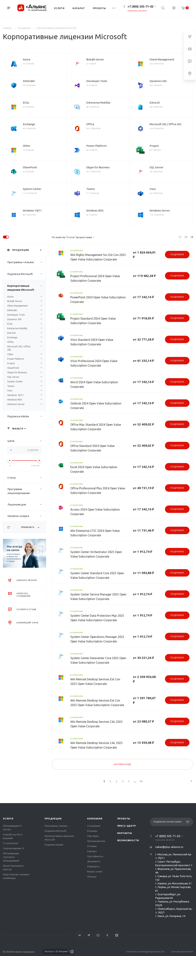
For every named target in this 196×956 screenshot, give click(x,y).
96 (141, 781)
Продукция (53, 818)
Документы (93, 861)
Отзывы (92, 846)
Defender (29, 81)
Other (26, 145)
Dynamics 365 (158, 81)
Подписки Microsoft (26, 274)
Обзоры (91, 876)
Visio (153, 188)
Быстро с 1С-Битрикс (56, 951)
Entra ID (155, 102)
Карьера (92, 851)
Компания (94, 818)
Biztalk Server (95, 59)
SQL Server (156, 167)
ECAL (26, 102)
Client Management (162, 59)
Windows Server (160, 210)
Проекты (123, 818)
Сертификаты (95, 856)
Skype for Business (98, 167)
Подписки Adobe (26, 416)
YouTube (98, 935)
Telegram (89, 935)
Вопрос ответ (95, 871)
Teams (90, 188)
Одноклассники (107, 935)
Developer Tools (96, 81)
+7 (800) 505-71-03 (140, 6)
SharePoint (30, 167)
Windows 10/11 (32, 210)
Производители (96, 841)
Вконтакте (79, 935)
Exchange (29, 124)
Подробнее (177, 254)
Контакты (124, 833)
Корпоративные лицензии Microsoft (26, 288)
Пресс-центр (126, 826)
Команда (92, 831)
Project (154, 145)
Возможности (128, 840)
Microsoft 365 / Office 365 (165, 124)
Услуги (8, 818)
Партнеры (93, 836)
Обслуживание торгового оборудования (11, 857)
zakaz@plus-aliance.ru (169, 846)
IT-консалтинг (10, 843)
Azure (26, 59)
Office (90, 124)
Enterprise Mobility (98, 102)
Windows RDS (95, 210)
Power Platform (96, 145)
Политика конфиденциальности (145, 952)
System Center (32, 188)
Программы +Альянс (26, 262)
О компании (93, 826)
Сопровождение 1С (13, 848)
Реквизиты (93, 866)
